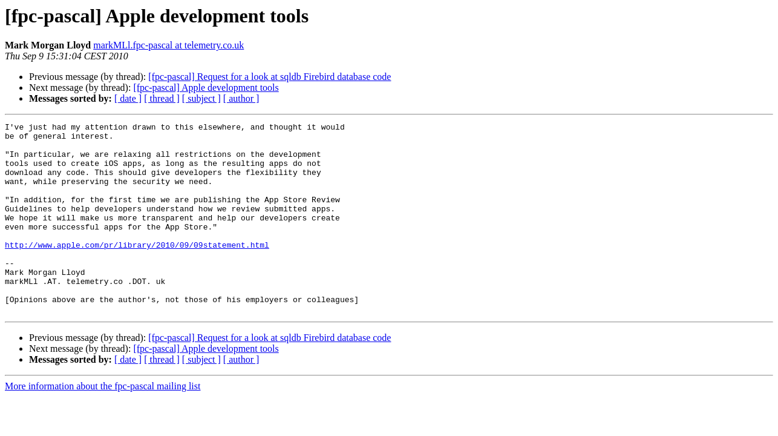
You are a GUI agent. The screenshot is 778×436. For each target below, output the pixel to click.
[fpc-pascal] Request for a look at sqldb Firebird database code (269, 76)
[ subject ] (201, 98)
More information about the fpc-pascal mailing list (102, 424)
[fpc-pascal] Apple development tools (205, 87)
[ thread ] (162, 98)
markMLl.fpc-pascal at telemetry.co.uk (168, 45)
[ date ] (128, 98)
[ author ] (241, 98)
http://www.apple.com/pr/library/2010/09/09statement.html (137, 270)
